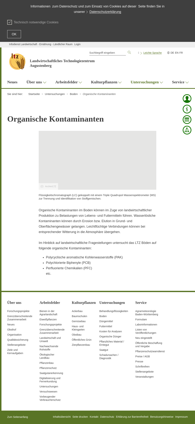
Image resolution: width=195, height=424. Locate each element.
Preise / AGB (142, 356)
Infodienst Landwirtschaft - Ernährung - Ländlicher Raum (41, 44)
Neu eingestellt (143, 337)
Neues (10, 324)
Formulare (141, 319)
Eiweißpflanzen (48, 319)
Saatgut (103, 349)
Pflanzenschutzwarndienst (150, 351)
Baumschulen (79, 316)
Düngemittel (106, 321)
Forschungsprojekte (18, 311)
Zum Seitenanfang (17, 416)
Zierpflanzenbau (81, 344)
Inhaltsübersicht (62, 416)
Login (77, 44)
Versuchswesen (48, 391)
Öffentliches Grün (82, 339)
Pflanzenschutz (48, 368)
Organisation (14, 334)
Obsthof (11, 329)
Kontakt (94, 416)
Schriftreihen (142, 366)
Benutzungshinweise (161, 416)
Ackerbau (77, 311)
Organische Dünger (110, 336)
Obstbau (76, 334)
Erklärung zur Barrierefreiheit (132, 416)
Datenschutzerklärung (105, 12)
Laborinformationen (146, 324)
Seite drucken (80, 416)
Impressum (181, 416)
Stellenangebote (16, 344)
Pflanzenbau (47, 362)
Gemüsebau (79, 321)
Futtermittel (105, 326)
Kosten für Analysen (110, 331)
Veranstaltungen (144, 376)
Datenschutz (107, 416)
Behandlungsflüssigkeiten (113, 311)
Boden (103, 316)
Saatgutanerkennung (51, 373)
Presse (139, 361)
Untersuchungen (49, 386)
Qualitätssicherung (17, 339)
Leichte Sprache (152, 52)
